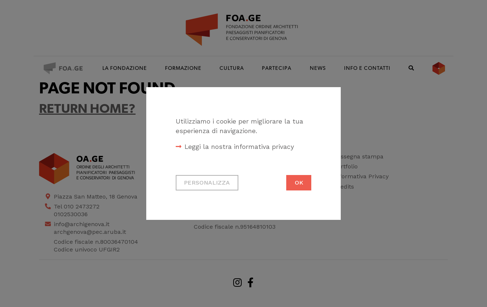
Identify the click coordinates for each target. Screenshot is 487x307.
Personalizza (207, 182)
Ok (299, 182)
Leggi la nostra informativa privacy (239, 146)
